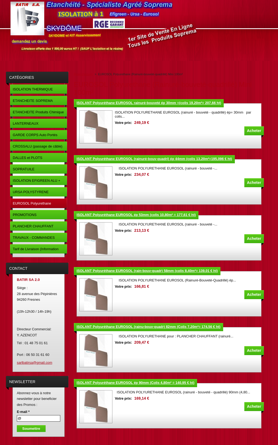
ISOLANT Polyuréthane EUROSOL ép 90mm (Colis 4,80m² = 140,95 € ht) (135, 383)
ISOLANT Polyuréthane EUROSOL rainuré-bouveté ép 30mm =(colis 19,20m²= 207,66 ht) (149, 103)
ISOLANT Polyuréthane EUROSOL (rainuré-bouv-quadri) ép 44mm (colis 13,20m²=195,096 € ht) (154, 159)
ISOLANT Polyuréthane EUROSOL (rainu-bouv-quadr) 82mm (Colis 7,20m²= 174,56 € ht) (148, 327)
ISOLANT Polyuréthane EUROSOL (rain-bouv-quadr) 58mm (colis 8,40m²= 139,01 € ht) (147, 271)
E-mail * (23, 412)
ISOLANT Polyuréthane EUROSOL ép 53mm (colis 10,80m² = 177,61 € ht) (136, 215)
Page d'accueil (83, 74)
